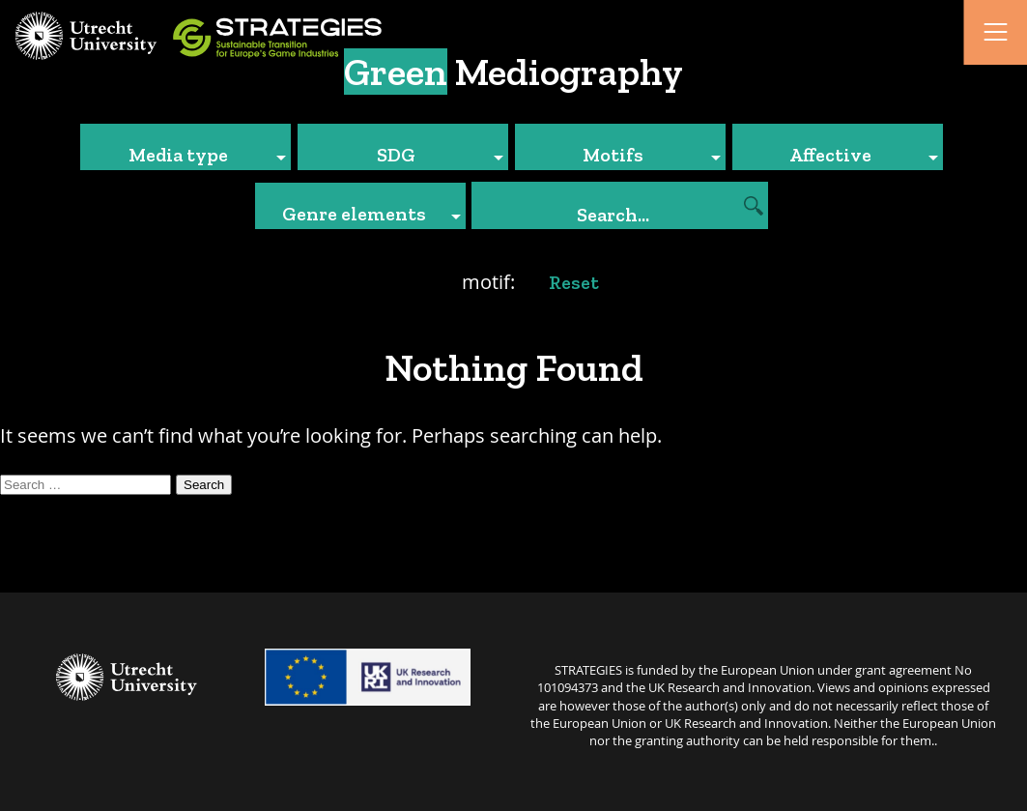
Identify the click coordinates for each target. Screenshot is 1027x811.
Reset (574, 282)
